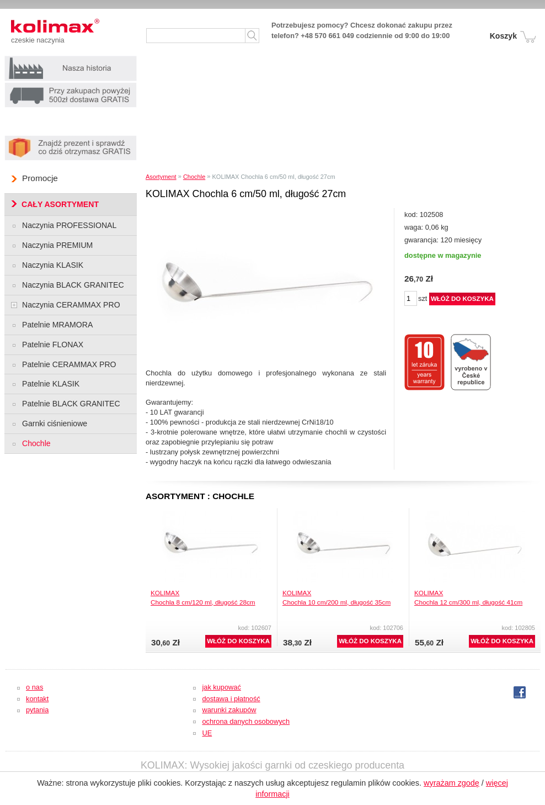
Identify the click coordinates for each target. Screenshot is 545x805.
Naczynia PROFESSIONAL (69, 225)
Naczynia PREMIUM (57, 245)
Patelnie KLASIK (50, 383)
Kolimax (66, 27)
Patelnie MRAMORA (57, 324)
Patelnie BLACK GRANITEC (71, 403)
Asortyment (161, 176)
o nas (34, 687)
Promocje (40, 178)
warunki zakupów (229, 710)
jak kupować (221, 687)
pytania (37, 710)
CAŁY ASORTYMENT (60, 204)
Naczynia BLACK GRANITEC (73, 284)
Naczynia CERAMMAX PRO (71, 304)
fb (520, 692)
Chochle (194, 176)
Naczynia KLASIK (52, 265)
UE (207, 733)
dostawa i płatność (231, 699)
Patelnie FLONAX (52, 344)
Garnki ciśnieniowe (54, 423)
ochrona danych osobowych (246, 721)
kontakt (37, 699)
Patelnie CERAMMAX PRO (69, 364)
